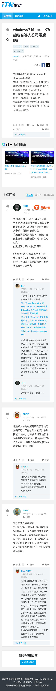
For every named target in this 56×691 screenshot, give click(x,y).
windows (17, 46)
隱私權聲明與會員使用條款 (18, 685)
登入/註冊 (47, 15)
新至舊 (38, 195)
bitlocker (34, 46)
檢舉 (45, 129)
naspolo (16, 56)
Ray (23, 286)
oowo (26, 510)
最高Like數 (49, 195)
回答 (18, 125)
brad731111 (27, 571)
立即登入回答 (28, 662)
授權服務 (27, 682)
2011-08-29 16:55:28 (31, 56)
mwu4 (26, 413)
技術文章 (19, 15)
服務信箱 (38, 682)
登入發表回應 (20, 398)
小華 (25, 206)
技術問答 (8, 15)
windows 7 (18, 51)
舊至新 (29, 195)
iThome (49, 679)
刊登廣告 (17, 682)
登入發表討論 (20, 134)
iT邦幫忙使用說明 (41, 685)
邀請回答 (42, 125)
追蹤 (16, 129)
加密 (26, 46)
